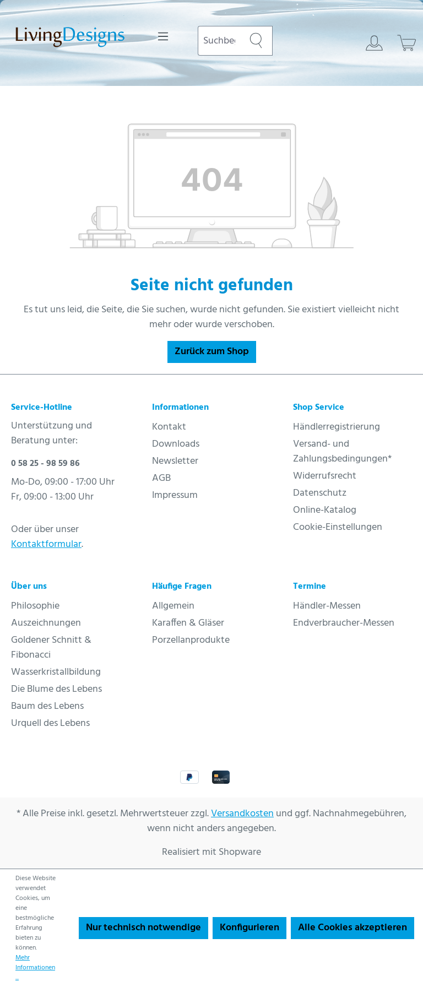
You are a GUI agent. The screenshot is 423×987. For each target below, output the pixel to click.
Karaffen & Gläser (188, 623)
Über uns (29, 586)
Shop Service (318, 407)
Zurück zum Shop (212, 352)
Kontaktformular (46, 544)
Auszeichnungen (46, 623)
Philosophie (35, 606)
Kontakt (169, 427)
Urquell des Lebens (50, 723)
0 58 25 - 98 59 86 (45, 463)
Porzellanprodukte (191, 640)
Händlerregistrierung (336, 427)
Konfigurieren (249, 928)
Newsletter (175, 461)
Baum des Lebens (47, 706)
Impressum (175, 495)
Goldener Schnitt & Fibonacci (51, 647)
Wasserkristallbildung (56, 672)
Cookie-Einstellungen (337, 527)
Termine (309, 586)
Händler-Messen (327, 606)
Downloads (175, 444)
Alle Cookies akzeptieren (352, 928)
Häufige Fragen (182, 586)
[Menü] (163, 36)
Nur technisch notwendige (143, 928)
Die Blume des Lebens (56, 689)
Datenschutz (319, 493)
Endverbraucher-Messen (343, 623)
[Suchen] (256, 41)
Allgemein (173, 606)
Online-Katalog (324, 510)
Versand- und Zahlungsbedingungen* (342, 451)
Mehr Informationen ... (35, 968)
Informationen (180, 407)
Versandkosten (242, 814)
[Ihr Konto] (374, 43)
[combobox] (219, 41)
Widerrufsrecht (324, 476)
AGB (161, 478)
